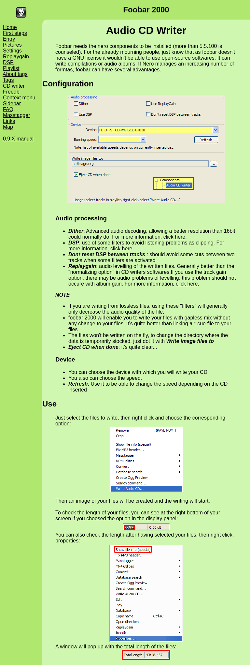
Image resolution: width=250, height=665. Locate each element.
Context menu (19, 97)
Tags (8, 80)
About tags (15, 74)
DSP (8, 62)
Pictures (12, 45)
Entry (9, 39)
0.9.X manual (18, 138)
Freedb (11, 92)
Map (8, 127)
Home (10, 27)
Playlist (11, 68)
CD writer (14, 86)
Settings (12, 50)
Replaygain (16, 56)
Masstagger (16, 115)
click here (174, 237)
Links (9, 121)
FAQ (8, 109)
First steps (15, 33)
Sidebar (12, 103)
